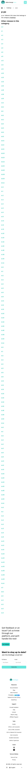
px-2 (2, 435)
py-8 (2, 537)
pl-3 (2, 359)
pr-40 (2, 246)
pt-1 (2, 271)
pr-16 (2, 229)
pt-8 (2, 296)
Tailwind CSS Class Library (14, 698)
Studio (14, 724)
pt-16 (2, 309)
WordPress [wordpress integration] (14, 700)
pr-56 (2, 254)
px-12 (2, 465)
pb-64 (3, 178)
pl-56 (2, 414)
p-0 (2, 26)
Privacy (14, 760)
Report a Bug (14, 715)
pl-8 (2, 376)
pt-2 (2, 275)
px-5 (2, 448)
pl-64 (2, 419)
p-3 (2, 39)
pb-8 (2, 136)
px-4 (2, 444)
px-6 (2, 452)
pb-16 (2, 149)
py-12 (2, 545)
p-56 (2, 94)
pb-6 (2, 132)
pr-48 (2, 250)
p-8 (2, 56)
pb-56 (3, 174)
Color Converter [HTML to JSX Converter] (14, 735)
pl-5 (2, 368)
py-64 (2, 579)
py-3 (2, 520)
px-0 (2, 427)
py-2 (2, 515)
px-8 (2, 456)
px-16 (2, 469)
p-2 (2, 35)
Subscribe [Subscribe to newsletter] (14, 667)
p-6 (2, 52)
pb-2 (2, 115)
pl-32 (2, 402)
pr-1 (2, 191)
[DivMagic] (10, 2)
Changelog (10, 695)
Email (16, 659)
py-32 (2, 562)
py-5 (2, 528)
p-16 (2, 69)
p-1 (2, 31)
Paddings (9, 8)
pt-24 (2, 317)
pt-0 (2, 267)
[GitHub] (14, 748)
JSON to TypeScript (14, 741)
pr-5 (2, 208)
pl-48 (2, 410)
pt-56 (2, 334)
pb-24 (2, 157)
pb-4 (2, 123)
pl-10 (2, 381)
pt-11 (2, 604)
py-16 (2, 549)
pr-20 (2, 233)
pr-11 (2, 600)
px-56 (2, 494)
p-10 (2, 60)
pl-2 (2, 355)
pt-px (2, 343)
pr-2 (2, 195)
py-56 (3, 574)
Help (14, 710)
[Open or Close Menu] (25, 2)
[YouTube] (14, 750)
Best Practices (14, 693)
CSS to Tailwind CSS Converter (13, 732)
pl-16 (2, 389)
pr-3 (2, 199)
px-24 (2, 478)
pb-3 (2, 119)
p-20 (2, 73)
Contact (14, 712)
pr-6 (2, 212)
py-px (2, 583)
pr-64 (2, 258)
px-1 (2, 431)
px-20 (2, 473)
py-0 (2, 507)
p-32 (2, 81)
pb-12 (2, 145)
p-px (16, 8)
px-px (2, 503)
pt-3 (2, 279)
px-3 (2, 440)
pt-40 (2, 326)
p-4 (2, 43)
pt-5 (2, 288)
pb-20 (3, 153)
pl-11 (2, 596)
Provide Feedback (14, 707)
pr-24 (2, 237)
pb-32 (3, 161)
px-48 (2, 490)
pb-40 (3, 166)
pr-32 (2, 241)
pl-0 (2, 347)
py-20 (2, 553)
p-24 (2, 77)
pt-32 (2, 322)
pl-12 (2, 385)
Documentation (14, 688)
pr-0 (2, 187)
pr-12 (2, 225)
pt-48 (2, 330)
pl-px (2, 423)
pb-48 (3, 170)
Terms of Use (14, 757)
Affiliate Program (14, 717)
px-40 (2, 486)
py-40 (2, 566)
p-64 (2, 98)
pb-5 (2, 128)
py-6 (2, 532)
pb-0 (2, 107)
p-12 (2, 64)
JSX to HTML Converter (14, 730)
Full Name (4, 659)
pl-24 (2, 397)
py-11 (2, 612)
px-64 (2, 499)
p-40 (2, 85)
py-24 (2, 558)
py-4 (2, 524)
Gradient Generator (14, 738)
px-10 (2, 461)
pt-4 (2, 284)
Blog (14, 690)
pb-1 (2, 111)
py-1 (2, 511)
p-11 (2, 587)
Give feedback (5, 644)
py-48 (2, 570)
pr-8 (2, 216)
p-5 (2, 48)
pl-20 (2, 393)
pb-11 (2, 591)
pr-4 (2, 204)
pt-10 (2, 300)
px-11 (2, 608)
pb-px (2, 182)
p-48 (2, 90)
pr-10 (2, 220)
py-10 (2, 541)
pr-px (2, 263)
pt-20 (2, 313)
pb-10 (2, 140)
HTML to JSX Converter (14, 727)
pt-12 (2, 305)
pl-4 (2, 364)
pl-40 (2, 406)
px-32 (2, 482)
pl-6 (2, 372)
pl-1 (2, 351)
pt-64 (2, 338)
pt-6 (2, 292)
